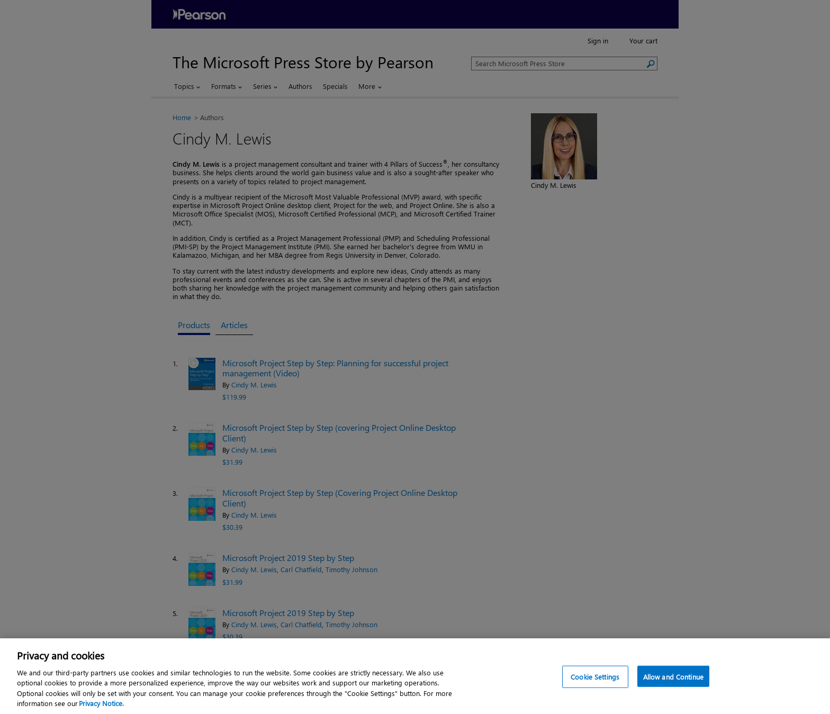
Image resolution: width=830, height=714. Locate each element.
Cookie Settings (595, 676)
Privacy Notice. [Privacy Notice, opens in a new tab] (101, 703)
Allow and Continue (673, 676)
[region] (415, 676)
